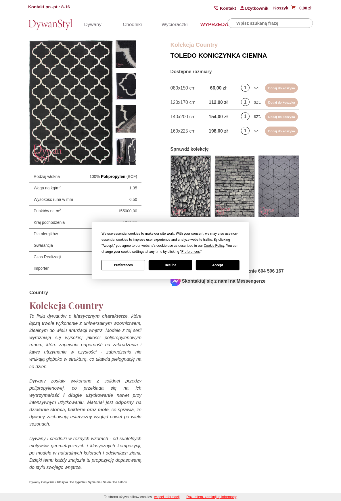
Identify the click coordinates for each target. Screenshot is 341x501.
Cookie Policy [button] (214, 246)
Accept (217, 265)
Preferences (123, 265)
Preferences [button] (190, 252)
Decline (170, 265)
